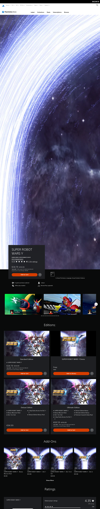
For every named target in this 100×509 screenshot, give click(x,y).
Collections (40, 10)
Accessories (29, 5)
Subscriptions (57, 10)
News (35, 5)
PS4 (17, 5)
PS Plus (22, 5)
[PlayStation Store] (9, 10)
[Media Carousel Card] (23, 302)
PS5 (12, 5)
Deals (48, 10)
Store (40, 5)
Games (7, 5)
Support (46, 5)
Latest (32, 10)
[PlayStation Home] (3, 5)
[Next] (96, 302)
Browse (66, 10)
